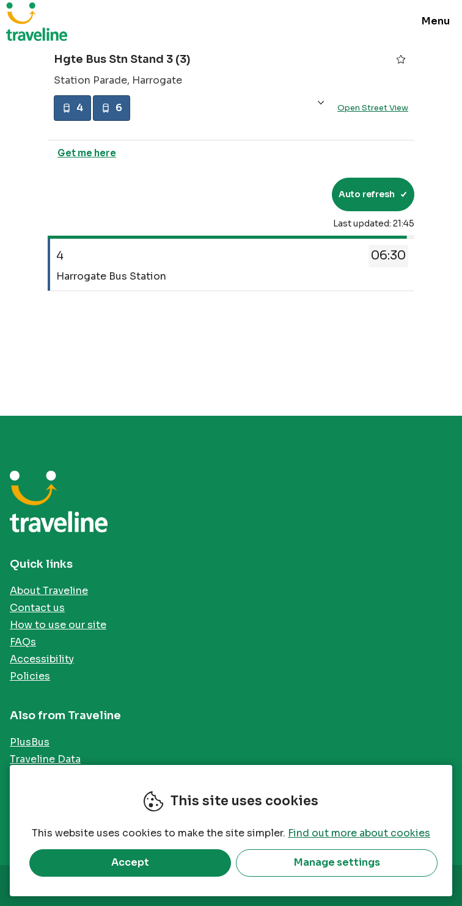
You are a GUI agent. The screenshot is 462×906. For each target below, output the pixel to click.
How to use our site (58, 624)
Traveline (36, 21)
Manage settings (337, 862)
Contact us (37, 607)
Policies (30, 676)
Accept (130, 862)
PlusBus (30, 742)
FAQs (23, 642)
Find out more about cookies (359, 833)
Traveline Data (45, 759)
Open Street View (372, 109)
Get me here (86, 155)
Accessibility (42, 659)
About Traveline (49, 590)
